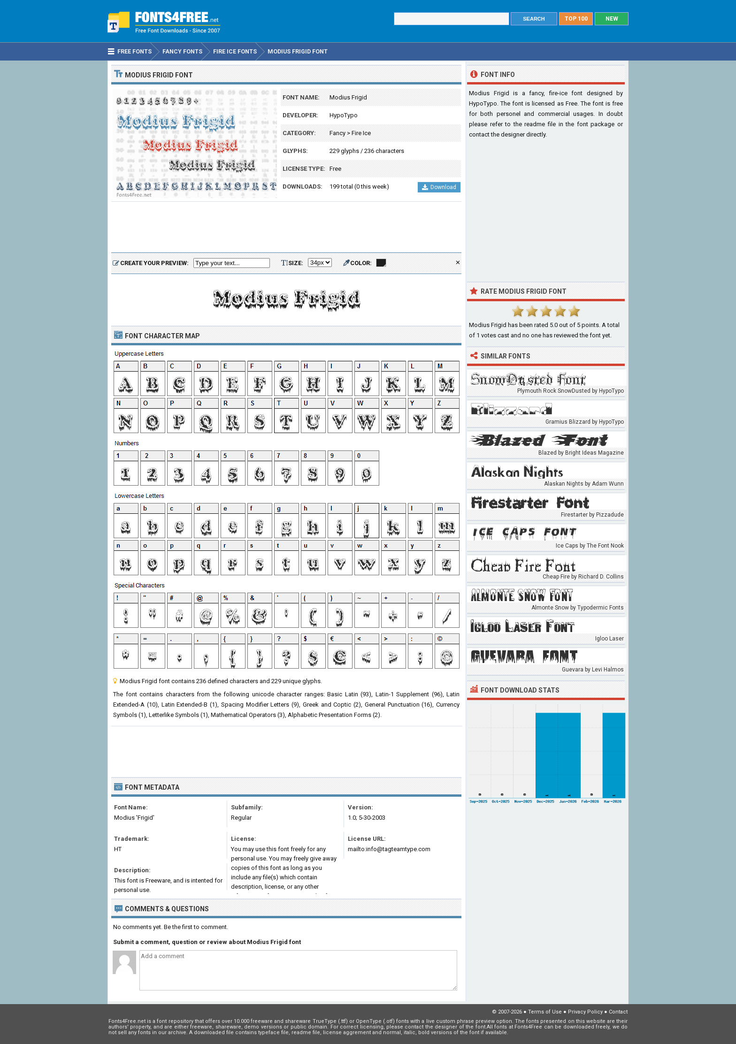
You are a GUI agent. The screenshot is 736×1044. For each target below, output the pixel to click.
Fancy (337, 133)
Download (439, 187)
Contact (618, 1012)
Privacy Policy (585, 1012)
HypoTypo (344, 115)
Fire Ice (361, 133)
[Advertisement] (286, 227)
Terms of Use (545, 1012)
